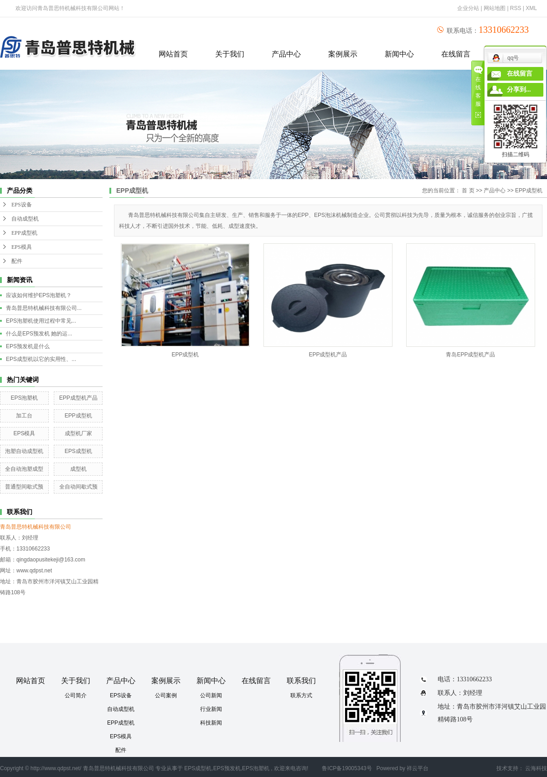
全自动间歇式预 (78, 487)
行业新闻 (211, 709)
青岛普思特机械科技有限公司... (44, 308)
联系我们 (301, 680)
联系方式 (301, 695)
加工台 (24, 415)
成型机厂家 (78, 433)
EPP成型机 (24, 233)
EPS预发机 (227, 768)
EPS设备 (21, 204)
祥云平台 (417, 768)
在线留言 (455, 54)
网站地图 (495, 8)
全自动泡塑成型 (24, 469)
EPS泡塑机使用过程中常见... (41, 321)
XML (531, 8)
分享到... (519, 89)
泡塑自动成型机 (24, 451)
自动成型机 (25, 219)
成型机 (78, 469)
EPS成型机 (78, 451)
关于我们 (229, 54)
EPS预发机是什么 (28, 346)
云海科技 (536, 768)
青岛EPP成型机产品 (470, 354)
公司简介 (76, 695)
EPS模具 (21, 247)
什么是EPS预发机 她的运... (39, 333)
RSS (515, 8)
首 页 (468, 190)
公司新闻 (211, 695)
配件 (16, 261)
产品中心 (286, 54)
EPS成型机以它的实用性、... (41, 359)
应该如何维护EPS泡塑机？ (39, 295)
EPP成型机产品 (78, 398)
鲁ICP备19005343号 (347, 768)
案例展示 (342, 54)
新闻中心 (399, 54)
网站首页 (173, 54)
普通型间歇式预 (24, 487)
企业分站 (468, 8)
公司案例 (166, 695)
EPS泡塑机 (24, 398)
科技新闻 (211, 723)
